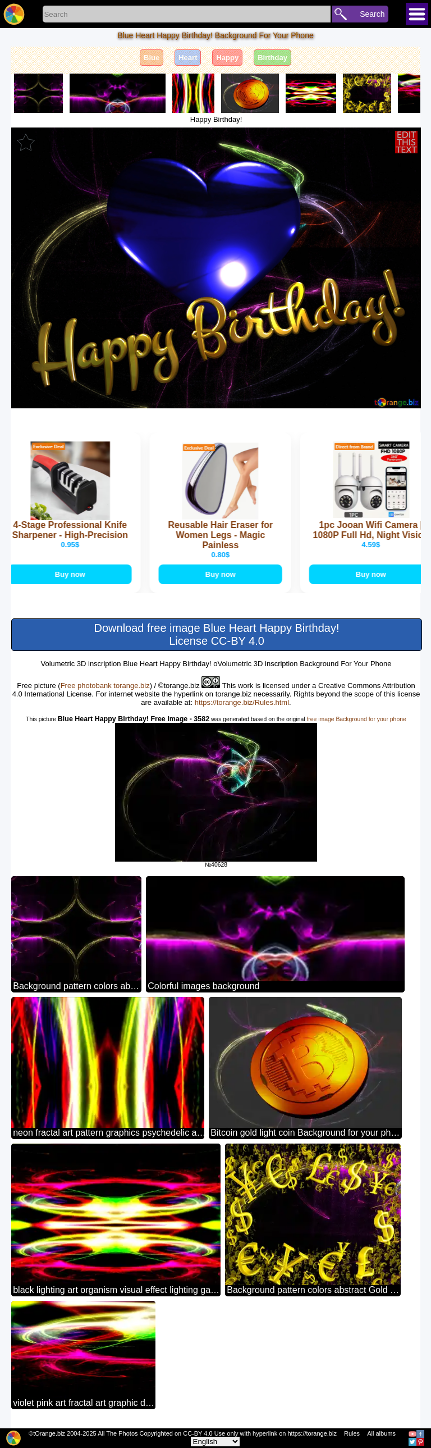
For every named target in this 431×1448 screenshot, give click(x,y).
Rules (352, 1433)
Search (372, 14)
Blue (151, 57)
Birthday (272, 57)
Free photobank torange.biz (105, 685)
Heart (187, 57)
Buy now (71, 574)
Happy (227, 57)
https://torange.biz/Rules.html (242, 702)
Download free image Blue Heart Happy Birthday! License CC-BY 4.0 (217, 634)
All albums (381, 1433)
